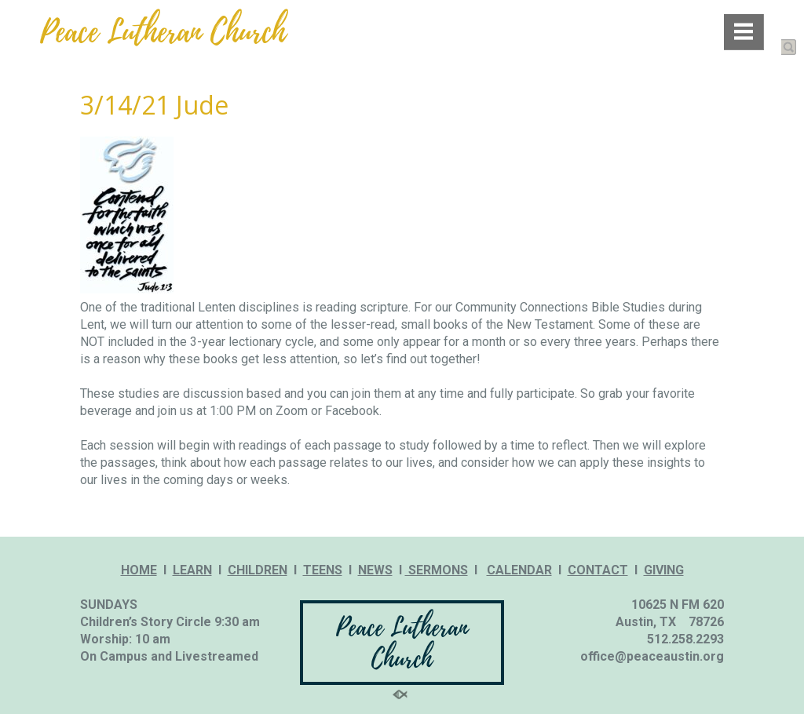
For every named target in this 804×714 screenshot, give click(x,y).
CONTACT (598, 570)
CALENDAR (519, 570)
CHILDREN (257, 570)
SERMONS (436, 570)
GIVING (664, 570)
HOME (139, 570)
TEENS (322, 570)
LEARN (192, 570)
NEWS (375, 570)
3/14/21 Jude (154, 105)
